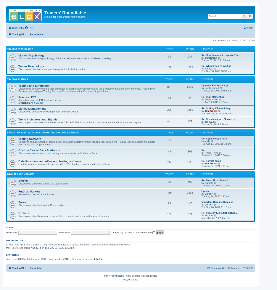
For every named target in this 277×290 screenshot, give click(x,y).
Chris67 (209, 193)
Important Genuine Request (217, 202)
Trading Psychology (20, 49)
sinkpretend (211, 57)
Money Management (32, 108)
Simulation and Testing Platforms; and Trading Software (43, 132)
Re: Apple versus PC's (214, 138)
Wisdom (209, 215)
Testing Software (29, 139)
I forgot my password (123, 232)
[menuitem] (29, 27)
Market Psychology (31, 55)
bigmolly (209, 183)
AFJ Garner (37, 102)
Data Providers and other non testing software (49, 161)
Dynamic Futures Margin (215, 85)
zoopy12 (209, 68)
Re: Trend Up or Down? (214, 180)
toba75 (98, 259)
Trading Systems (17, 79)
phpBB (119, 276)
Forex (22, 202)
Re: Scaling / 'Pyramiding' (215, 108)
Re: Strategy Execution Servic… (219, 212)
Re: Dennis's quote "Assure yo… (220, 119)
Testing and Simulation (34, 85)
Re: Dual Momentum (212, 97)
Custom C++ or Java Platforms (39, 150)
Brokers (23, 213)
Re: (203, 150)
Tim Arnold (211, 111)
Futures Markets (29, 191)
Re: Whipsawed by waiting (216, 66)
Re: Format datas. (211, 161)
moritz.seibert (212, 88)
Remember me (145, 232)
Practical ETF (27, 97)
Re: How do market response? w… (221, 55)
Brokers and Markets (20, 174)
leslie (207, 141)
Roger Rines (211, 99)
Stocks (23, 180)
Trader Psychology (31, 66)
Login (9, 227)
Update (205, 191)
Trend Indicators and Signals (37, 119)
